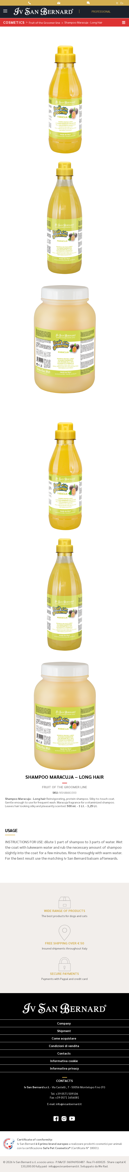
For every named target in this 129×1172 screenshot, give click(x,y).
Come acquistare (64, 1038)
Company (64, 1023)
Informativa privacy (64, 1068)
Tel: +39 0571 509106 (64, 1093)
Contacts (63, 1053)
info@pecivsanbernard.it (64, 1166)
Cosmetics (14, 22)
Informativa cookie (64, 1061)
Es (122, 3)
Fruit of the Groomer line (44, 22)
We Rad (103, 1166)
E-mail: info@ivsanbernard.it (64, 1104)
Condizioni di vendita (64, 1046)
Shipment (64, 1031)
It (117, 3)
